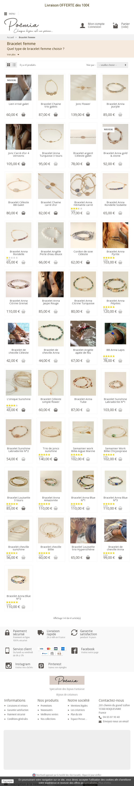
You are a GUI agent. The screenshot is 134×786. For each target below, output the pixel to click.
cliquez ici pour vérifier (91, 761)
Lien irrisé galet (19, 104)
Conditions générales (17, 705)
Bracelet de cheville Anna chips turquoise (51, 352)
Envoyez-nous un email (116, 707)
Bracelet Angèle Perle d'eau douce (51, 253)
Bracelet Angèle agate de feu (83, 351)
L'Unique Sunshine (19, 399)
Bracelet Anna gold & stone (115, 154)
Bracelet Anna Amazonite (51, 499)
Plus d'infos (105, 782)
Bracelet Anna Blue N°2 (19, 597)
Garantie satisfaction (17, 696)
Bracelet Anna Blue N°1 (83, 499)
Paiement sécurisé (16, 700)
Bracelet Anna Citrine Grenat (18, 302)
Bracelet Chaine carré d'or (51, 203)
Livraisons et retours (17, 691)
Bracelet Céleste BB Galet (18, 203)
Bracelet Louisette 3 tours (18, 499)
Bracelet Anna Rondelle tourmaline (19, 254)
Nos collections (48, 705)
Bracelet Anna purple (115, 105)
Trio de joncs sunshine (51, 450)
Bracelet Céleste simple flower (50, 400)
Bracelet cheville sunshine (18, 548)
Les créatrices (78, 696)
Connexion (94, 27)
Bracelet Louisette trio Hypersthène (83, 548)
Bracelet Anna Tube (83, 400)
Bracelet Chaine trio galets (51, 105)
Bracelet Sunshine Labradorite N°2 (18, 450)
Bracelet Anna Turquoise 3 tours (51, 154)
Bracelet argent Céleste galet (83, 154)
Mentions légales (79, 691)
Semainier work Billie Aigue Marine (83, 450)
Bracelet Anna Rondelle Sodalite (115, 203)
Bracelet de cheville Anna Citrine (115, 549)
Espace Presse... (79, 705)
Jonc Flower (83, 104)
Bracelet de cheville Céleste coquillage (19, 352)
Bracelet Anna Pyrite (115, 253)
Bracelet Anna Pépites (115, 302)
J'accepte (7, 781)
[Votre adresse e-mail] (68, 771)
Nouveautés (47, 696)
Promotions (46, 691)
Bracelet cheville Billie (50, 548)
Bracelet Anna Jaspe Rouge (51, 302)
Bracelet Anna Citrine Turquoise (83, 302)
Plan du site (76, 700)
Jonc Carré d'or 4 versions (18, 154)
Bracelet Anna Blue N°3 (115, 499)
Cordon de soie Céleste (83, 253)
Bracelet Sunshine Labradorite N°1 (115, 400)
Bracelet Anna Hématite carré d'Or (83, 204)
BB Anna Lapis (115, 350)
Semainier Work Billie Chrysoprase (115, 450)
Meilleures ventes (49, 700)
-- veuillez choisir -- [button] (108, 65)
